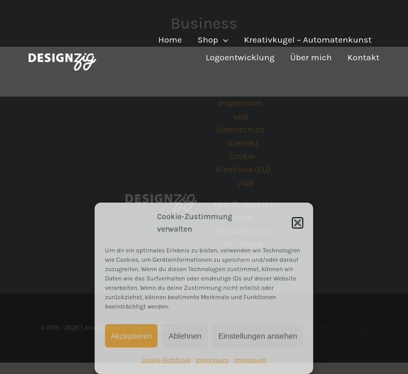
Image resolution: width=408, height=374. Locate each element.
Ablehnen (185, 335)
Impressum (212, 360)
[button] (297, 223)
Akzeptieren (131, 335)
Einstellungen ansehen (257, 335)
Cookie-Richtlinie (166, 360)
